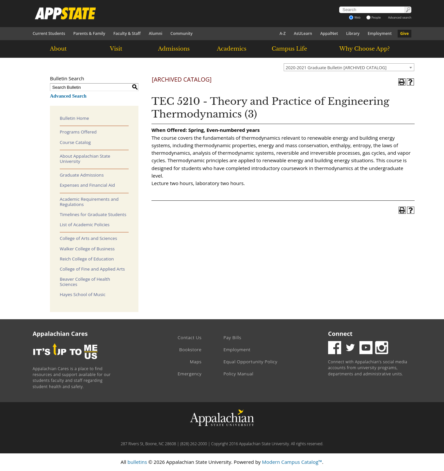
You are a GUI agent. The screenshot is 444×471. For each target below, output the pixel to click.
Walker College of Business (87, 249)
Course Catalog (75, 142)
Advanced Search (68, 96)
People (373, 17)
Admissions (174, 48)
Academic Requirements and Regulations (89, 201)
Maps (196, 362)
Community (181, 33)
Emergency (189, 374)
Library (352, 33)
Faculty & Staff (127, 33)
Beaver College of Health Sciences (85, 281)
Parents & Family (89, 33)
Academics (231, 48)
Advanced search (399, 17)
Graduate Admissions (82, 175)
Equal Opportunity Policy (250, 362)
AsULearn (303, 33)
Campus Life (289, 48)
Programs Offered (78, 132)
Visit (116, 48)
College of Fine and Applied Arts (92, 269)
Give (404, 33)
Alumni (155, 33)
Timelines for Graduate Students (93, 214)
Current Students (49, 33)
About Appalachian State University (85, 158)
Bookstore (190, 350)
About (58, 48)
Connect (340, 334)
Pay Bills (232, 337)
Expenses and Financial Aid (87, 185)
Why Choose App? (364, 48)
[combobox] (349, 67)
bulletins (137, 462)
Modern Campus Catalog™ (292, 462)
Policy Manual (238, 374)
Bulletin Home (74, 118)
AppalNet (329, 33)
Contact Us (189, 337)
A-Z (282, 33)
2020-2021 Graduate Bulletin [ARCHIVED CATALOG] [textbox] (336, 68)
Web (354, 17)
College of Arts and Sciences (88, 238)
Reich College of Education (87, 259)
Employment (379, 33)
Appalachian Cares (60, 334)
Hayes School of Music (82, 294)
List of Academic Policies (85, 225)
